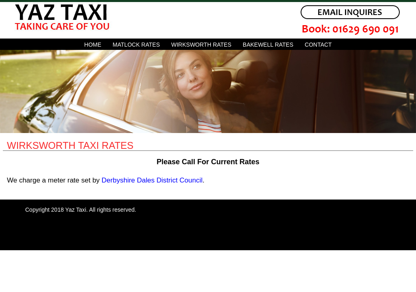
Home (92, 44)
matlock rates (136, 44)
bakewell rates (268, 44)
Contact (318, 44)
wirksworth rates (201, 44)
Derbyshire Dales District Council (152, 180)
